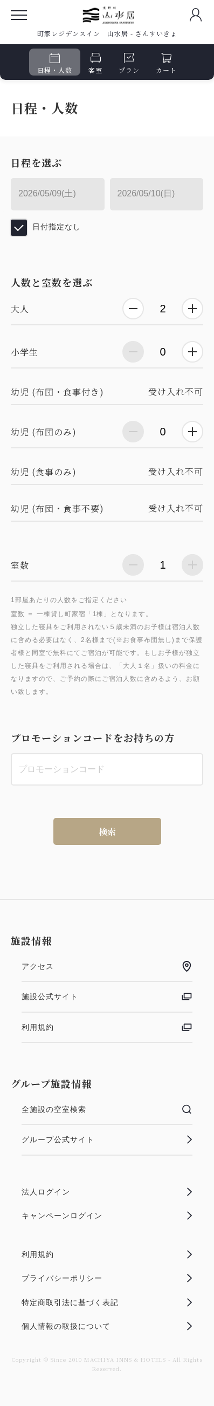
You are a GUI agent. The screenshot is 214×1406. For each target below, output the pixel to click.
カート (166, 63)
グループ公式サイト (107, 1139)
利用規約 (107, 1027)
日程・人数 (54, 63)
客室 (95, 63)
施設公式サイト (107, 996)
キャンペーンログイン (107, 1215)
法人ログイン (107, 1191)
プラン (129, 63)
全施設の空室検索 (107, 1109)
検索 (107, 831)
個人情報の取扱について (107, 1326)
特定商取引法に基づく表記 (107, 1302)
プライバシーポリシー (107, 1278)
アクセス (107, 966)
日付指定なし (56, 226)
